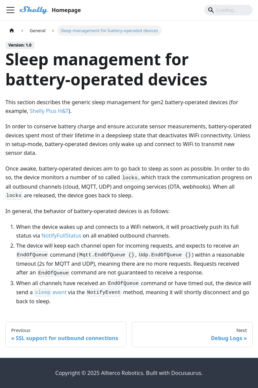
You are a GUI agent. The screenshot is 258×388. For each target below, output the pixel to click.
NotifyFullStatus (61, 235)
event (50, 292)
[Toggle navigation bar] (10, 10)
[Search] (228, 10)
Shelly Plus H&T (49, 111)
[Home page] (11, 30)
